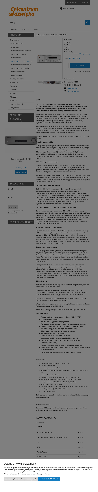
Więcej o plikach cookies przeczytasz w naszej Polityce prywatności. (27, 474)
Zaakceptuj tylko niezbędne (14, 479)
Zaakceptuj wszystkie (49, 479)
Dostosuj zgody (31, 479)
